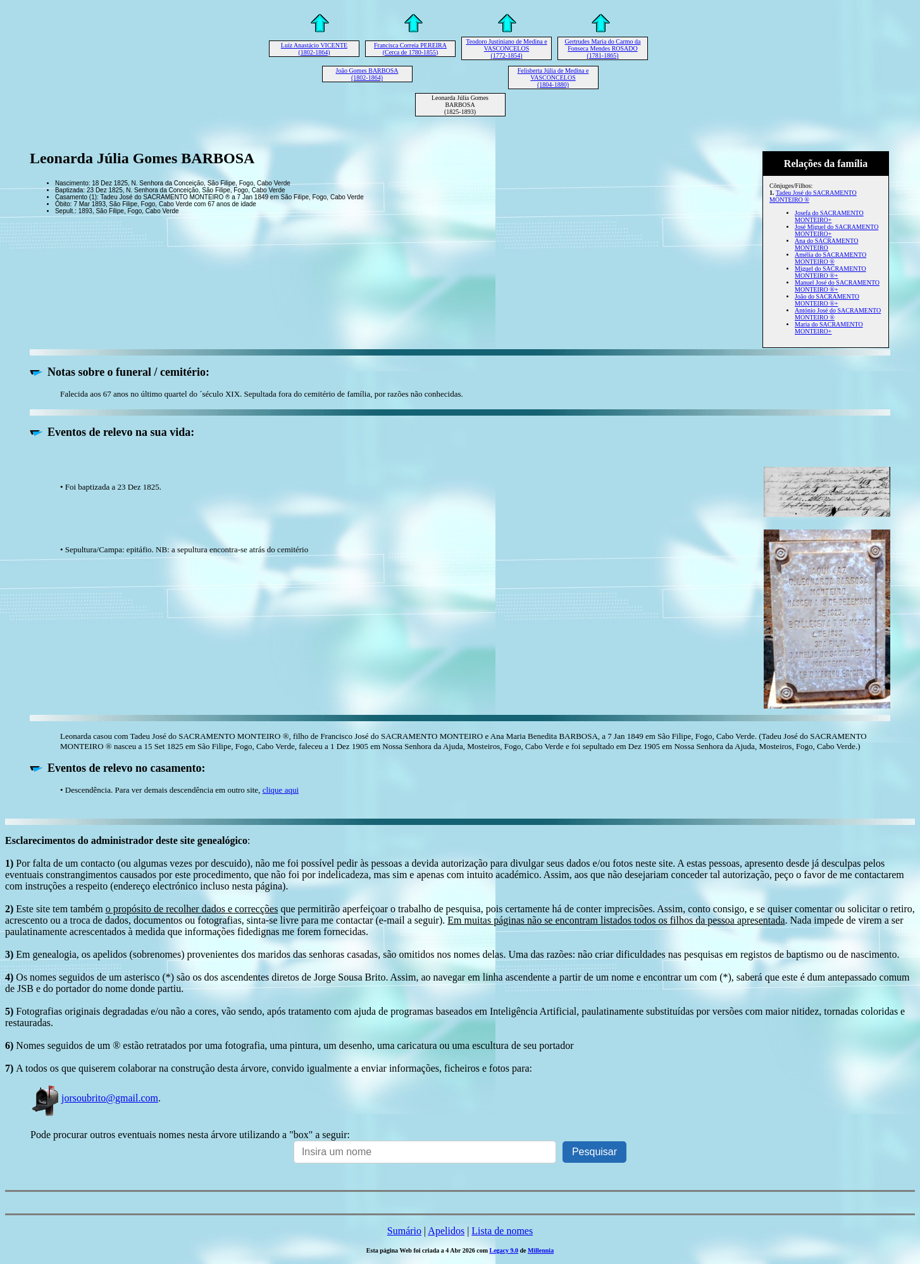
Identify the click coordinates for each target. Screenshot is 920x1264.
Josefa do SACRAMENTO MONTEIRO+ (829, 216)
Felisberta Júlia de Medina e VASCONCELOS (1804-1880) (553, 77)
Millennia (541, 1250)
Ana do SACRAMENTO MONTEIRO (826, 244)
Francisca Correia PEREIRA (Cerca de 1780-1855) (410, 49)
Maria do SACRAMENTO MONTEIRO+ (829, 328)
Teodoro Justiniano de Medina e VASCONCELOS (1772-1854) (506, 48)
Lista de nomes (502, 1230)
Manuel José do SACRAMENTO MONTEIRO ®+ (837, 286)
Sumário (404, 1230)
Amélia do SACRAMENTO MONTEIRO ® (830, 258)
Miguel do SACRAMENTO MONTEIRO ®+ (830, 272)
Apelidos (446, 1230)
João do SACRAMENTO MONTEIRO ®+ (827, 300)
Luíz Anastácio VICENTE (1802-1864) (314, 49)
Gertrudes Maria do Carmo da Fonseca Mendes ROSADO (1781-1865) (603, 48)
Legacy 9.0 (503, 1250)
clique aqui (281, 790)
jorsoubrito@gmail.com (94, 1098)
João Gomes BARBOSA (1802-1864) (367, 74)
